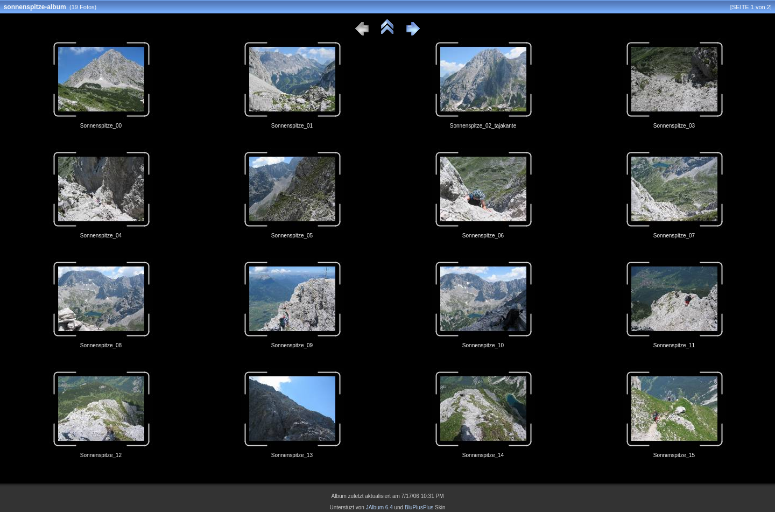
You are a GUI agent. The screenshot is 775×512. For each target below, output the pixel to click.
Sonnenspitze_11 (674, 345)
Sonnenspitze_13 (292, 455)
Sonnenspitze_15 (674, 455)
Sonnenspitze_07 (674, 236)
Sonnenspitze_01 (292, 126)
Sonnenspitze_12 (101, 455)
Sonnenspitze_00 (101, 126)
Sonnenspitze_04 (101, 236)
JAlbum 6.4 (379, 507)
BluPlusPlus (419, 507)
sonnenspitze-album (35, 7)
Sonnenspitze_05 (292, 236)
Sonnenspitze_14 (483, 455)
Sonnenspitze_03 (674, 126)
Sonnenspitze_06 (483, 236)
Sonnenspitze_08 (101, 345)
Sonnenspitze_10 (483, 345)
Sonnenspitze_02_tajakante (483, 126)
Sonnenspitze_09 (292, 345)
